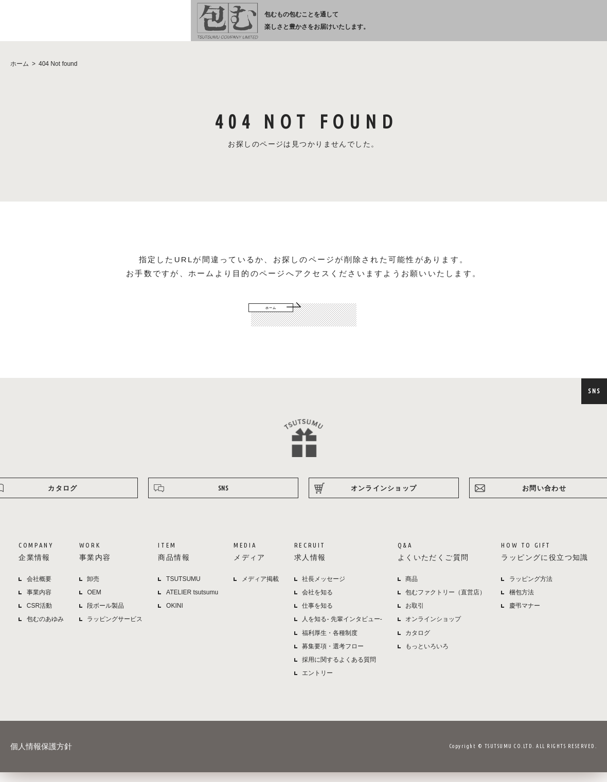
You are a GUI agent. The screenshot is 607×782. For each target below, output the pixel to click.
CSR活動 (39, 616)
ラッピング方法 (496, 26)
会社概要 (39, 589)
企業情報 (233, 26)
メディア (353, 26)
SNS (594, 390)
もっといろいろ (427, 657)
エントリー (317, 683)
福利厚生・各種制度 (330, 643)
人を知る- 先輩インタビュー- (342, 629)
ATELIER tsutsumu (192, 603)
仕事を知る (317, 616)
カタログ (417, 643)
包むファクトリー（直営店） (445, 603)
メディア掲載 (260, 589)
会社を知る (317, 603)
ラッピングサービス (114, 629)
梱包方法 (521, 603)
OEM (94, 603)
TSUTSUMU (183, 589)
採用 (393, 26)
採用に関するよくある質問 (339, 670)
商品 (411, 589)
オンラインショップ (562, 26)
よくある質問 (440, 26)
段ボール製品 (105, 616)
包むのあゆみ (45, 629)
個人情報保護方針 (41, 757)
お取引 (414, 616)
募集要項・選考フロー (333, 657)
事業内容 (275, 26)
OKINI (174, 616)
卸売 (93, 589)
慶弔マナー (524, 616)
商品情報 (314, 26)
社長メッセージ (323, 589)
